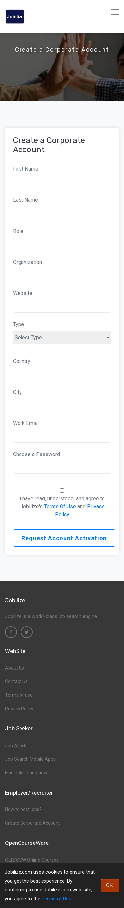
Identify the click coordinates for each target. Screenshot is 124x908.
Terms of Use (56, 899)
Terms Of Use (60, 506)
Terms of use (19, 695)
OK (110, 885)
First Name (25, 169)
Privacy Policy (19, 708)
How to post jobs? (23, 809)
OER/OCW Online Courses (32, 860)
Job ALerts (16, 745)
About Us (14, 667)
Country (21, 361)
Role (18, 231)
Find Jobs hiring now (26, 772)
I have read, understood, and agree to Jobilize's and (62, 507)
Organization (27, 262)
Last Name (25, 200)
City (17, 392)
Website (22, 293)
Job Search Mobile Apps (30, 759)
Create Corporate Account (32, 823)
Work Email (26, 423)
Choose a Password (36, 454)
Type (18, 324)
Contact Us (16, 681)
